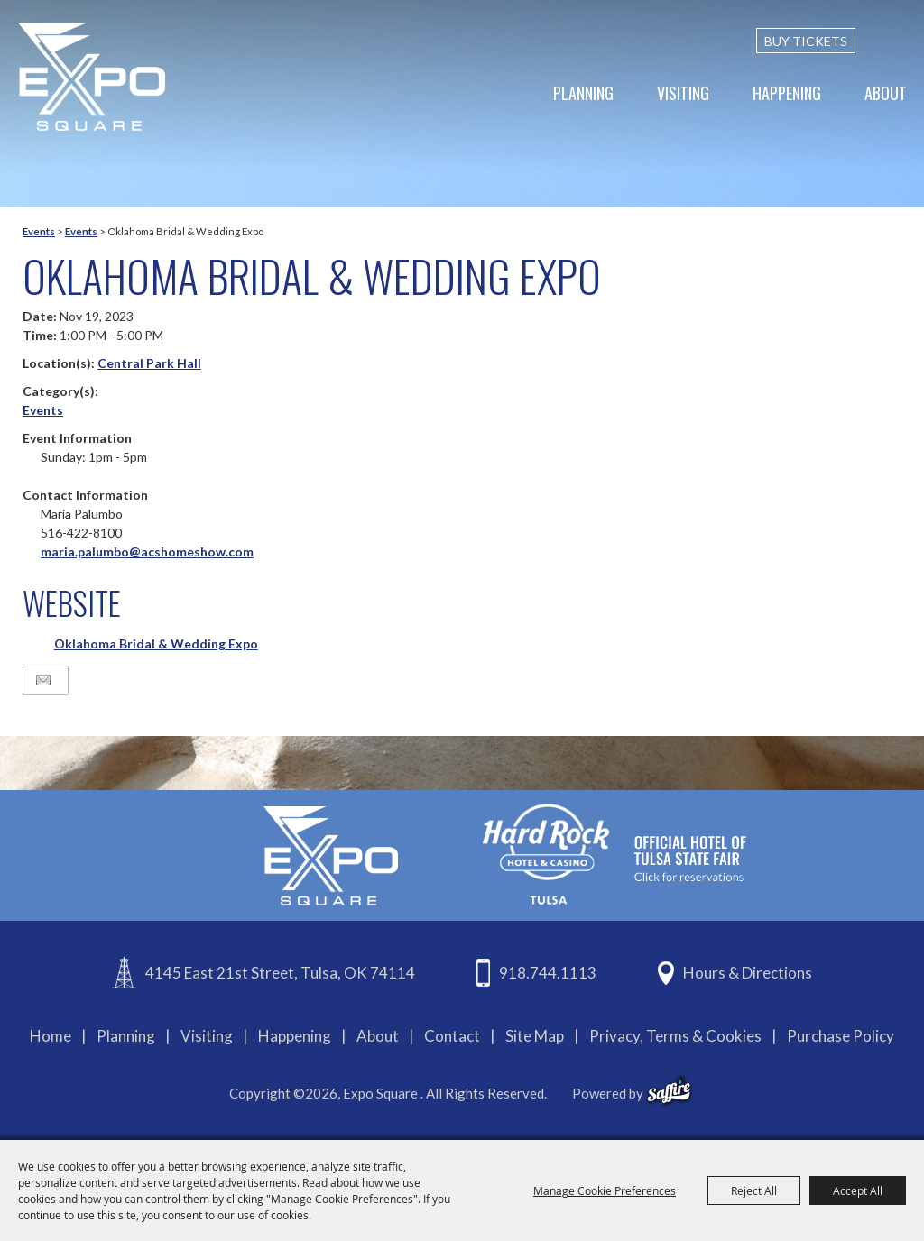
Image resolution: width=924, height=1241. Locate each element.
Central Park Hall (149, 363)
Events (39, 231)
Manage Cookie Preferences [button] (604, 1190)
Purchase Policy (840, 1035)
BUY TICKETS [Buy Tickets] (805, 41)
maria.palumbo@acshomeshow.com (147, 551)
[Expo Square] (92, 77)
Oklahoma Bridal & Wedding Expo (156, 643)
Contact (452, 1035)
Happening (787, 93)
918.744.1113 (547, 972)
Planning (583, 93)
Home (50, 1035)
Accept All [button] (857, 1190)
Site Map (534, 1035)
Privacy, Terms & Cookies (675, 1035)
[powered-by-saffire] (669, 1090)
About (885, 93)
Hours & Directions (747, 972)
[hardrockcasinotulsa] (614, 853)
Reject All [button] (754, 1190)
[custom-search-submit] (899, 40)
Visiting (683, 93)
